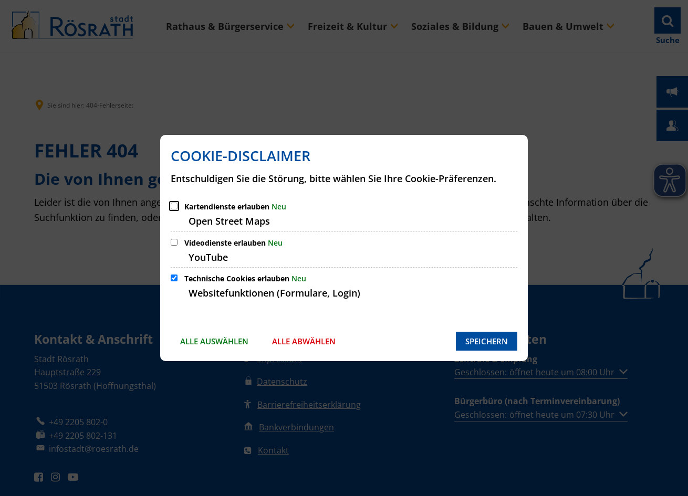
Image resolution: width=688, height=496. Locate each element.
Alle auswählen (214, 341)
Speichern (486, 341)
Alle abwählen (304, 341)
